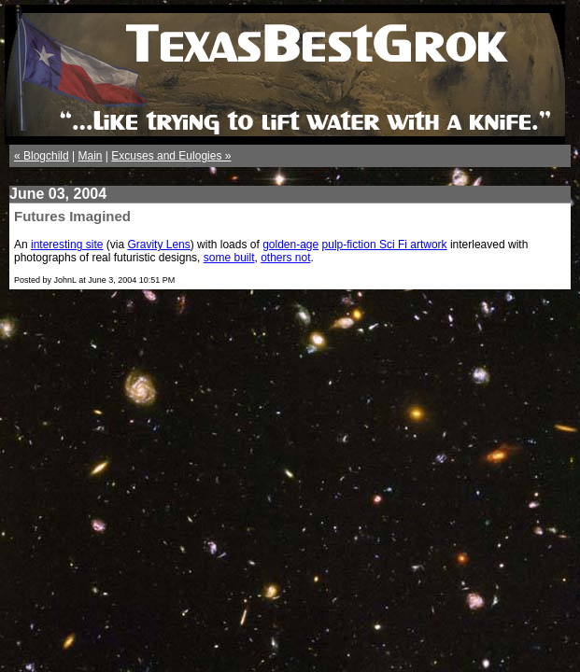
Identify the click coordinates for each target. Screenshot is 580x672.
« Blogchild (41, 155)
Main (90, 155)
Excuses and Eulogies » (171, 155)
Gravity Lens (158, 244)
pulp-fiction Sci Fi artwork (384, 244)
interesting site (67, 244)
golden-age (290, 244)
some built (229, 257)
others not (285, 257)
